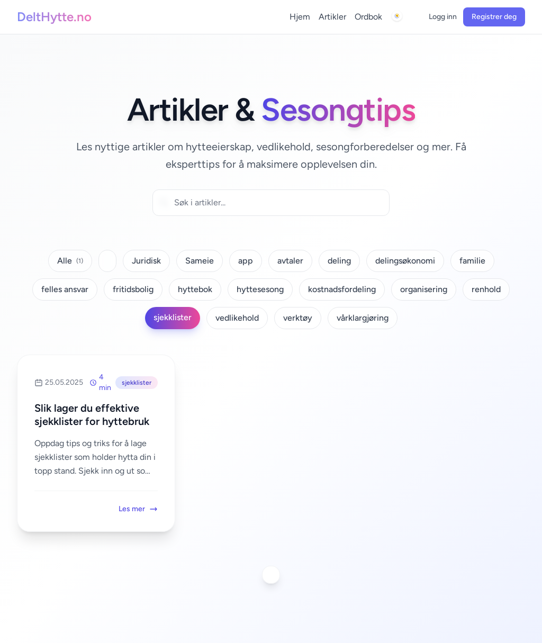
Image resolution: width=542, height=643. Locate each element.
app (245, 261)
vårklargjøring (363, 318)
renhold (486, 289)
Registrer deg (494, 16)
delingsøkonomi (405, 261)
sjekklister (172, 317)
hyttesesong (260, 289)
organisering (423, 289)
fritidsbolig (133, 289)
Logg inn (443, 16)
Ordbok (368, 17)
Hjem (300, 17)
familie (472, 261)
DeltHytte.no (54, 16)
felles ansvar (64, 289)
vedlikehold (237, 318)
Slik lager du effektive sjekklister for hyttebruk (91, 415)
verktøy (297, 318)
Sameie (199, 261)
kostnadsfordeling (342, 289)
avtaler (290, 261)
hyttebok (195, 289)
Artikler (332, 17)
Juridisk (146, 261)
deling (339, 261)
